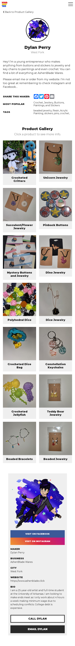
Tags (6, 112)
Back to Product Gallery (18, 12)
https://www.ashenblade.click (27, 580)
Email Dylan (37, 629)
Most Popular (13, 104)
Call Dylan (37, 618)
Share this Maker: (16, 96)
